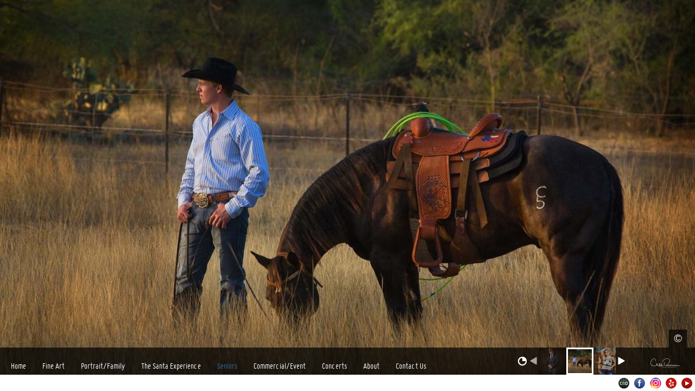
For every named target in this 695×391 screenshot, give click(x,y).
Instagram (655, 383)
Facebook (640, 383)
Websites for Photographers (624, 383)
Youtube (687, 383)
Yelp (671, 383)
